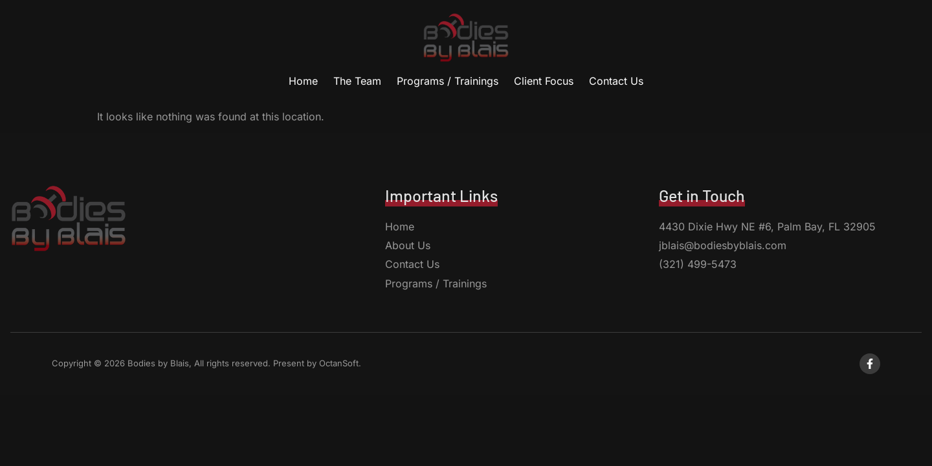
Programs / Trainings (447, 80)
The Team (357, 80)
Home (303, 80)
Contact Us (616, 80)
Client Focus (543, 80)
